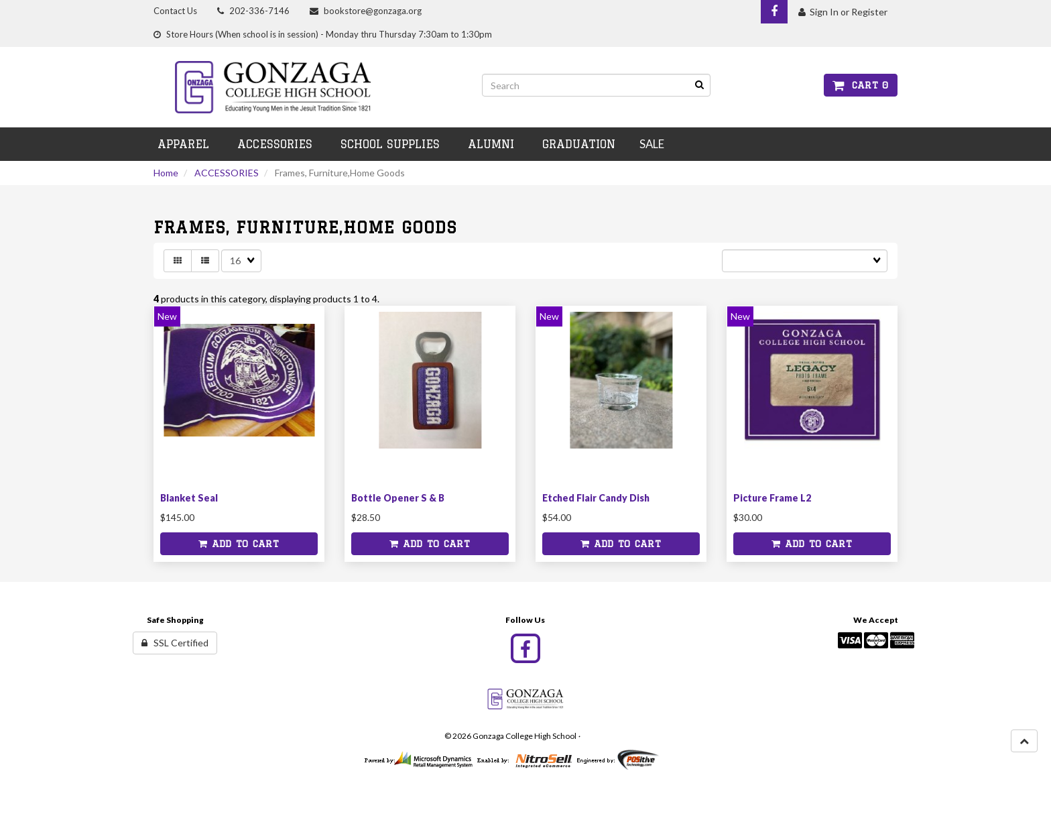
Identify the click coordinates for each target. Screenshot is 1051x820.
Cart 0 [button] (860, 85)
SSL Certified (174, 642)
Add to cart (238, 543)
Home (165, 172)
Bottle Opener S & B (397, 498)
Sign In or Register (842, 11)
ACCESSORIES (226, 172)
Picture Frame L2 (772, 498)
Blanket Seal (189, 498)
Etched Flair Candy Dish (596, 498)
